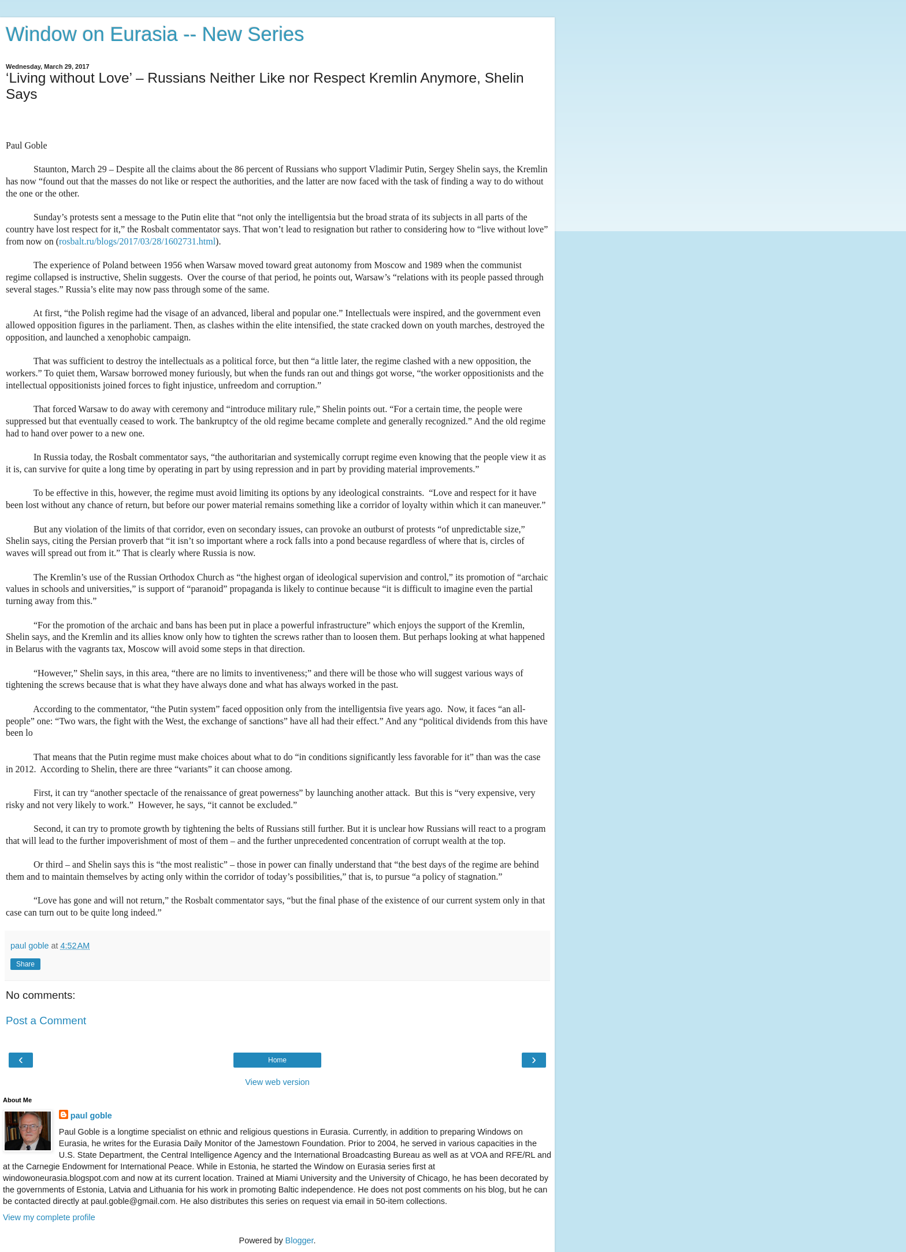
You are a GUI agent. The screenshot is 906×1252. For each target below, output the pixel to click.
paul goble (91, 1115)
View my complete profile (49, 1217)
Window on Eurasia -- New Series (155, 34)
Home (277, 1060)
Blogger (299, 1240)
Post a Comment (46, 1020)
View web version (277, 1082)
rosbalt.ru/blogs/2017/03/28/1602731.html (137, 241)
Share (25, 964)
